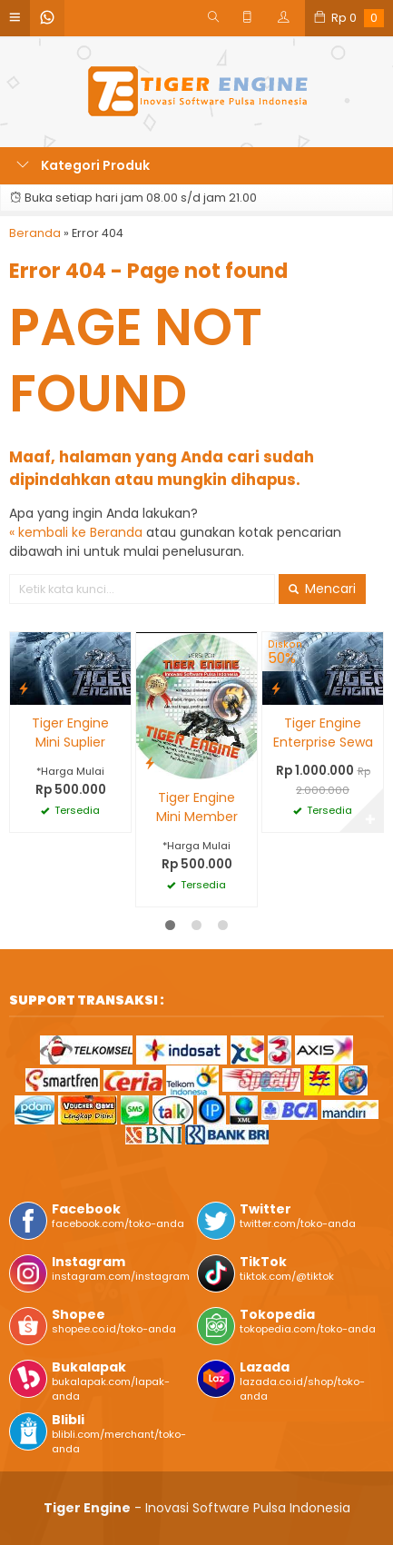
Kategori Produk (83, 165)
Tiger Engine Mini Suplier (70, 732)
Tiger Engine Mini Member (197, 807)
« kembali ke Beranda (75, 532)
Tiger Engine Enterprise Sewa (323, 732)
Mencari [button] (322, 588)
